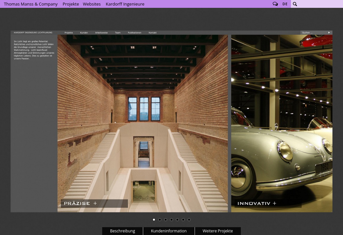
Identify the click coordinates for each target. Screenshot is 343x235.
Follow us (275, 4)
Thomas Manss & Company (31, 4)
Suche (295, 4)
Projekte (70, 4)
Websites (92, 4)
